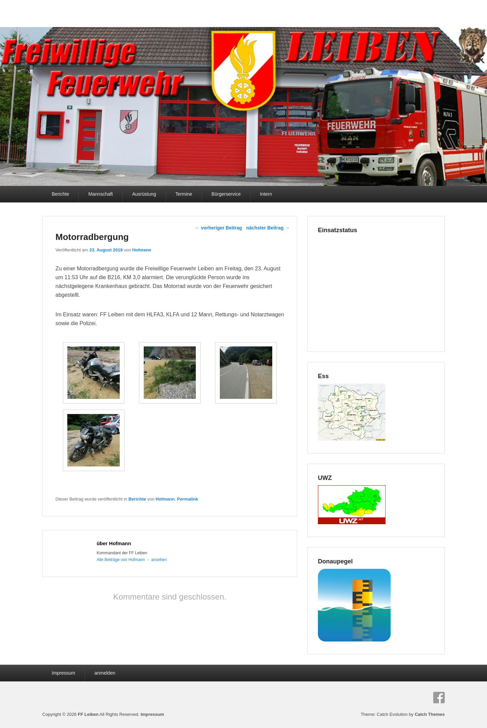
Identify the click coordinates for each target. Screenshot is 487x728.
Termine (184, 194)
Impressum (63, 673)
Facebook (439, 697)
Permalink (187, 499)
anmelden (104, 673)
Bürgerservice (225, 194)
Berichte (60, 194)
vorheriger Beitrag (218, 227)
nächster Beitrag (267, 227)
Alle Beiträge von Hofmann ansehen (132, 559)
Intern (266, 194)
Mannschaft (100, 194)
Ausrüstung (144, 194)
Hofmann (141, 249)
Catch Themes (430, 714)
